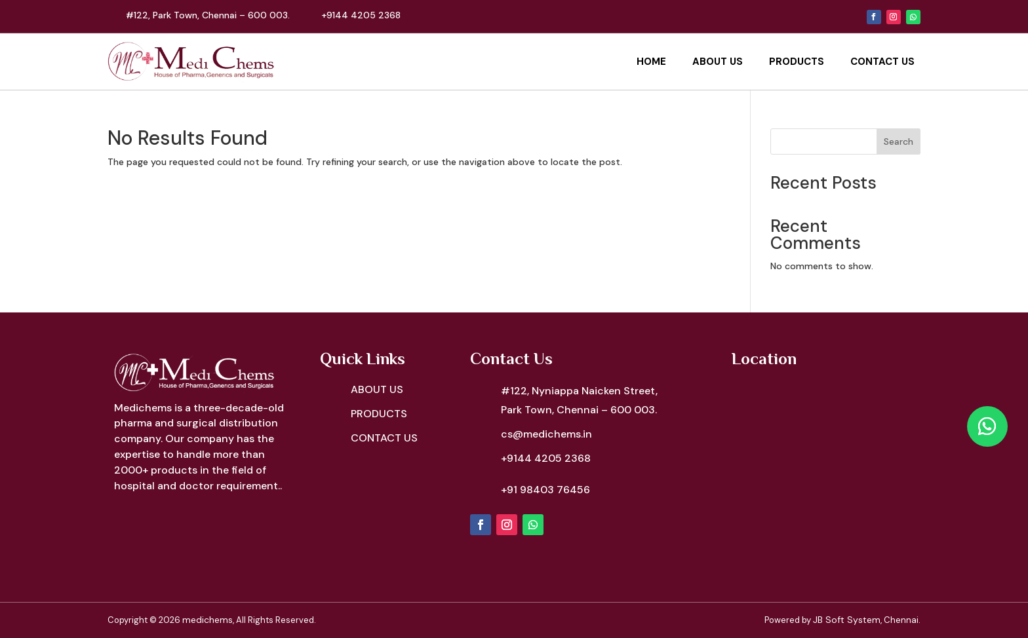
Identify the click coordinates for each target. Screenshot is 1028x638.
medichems (207, 620)
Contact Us (882, 61)
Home (651, 61)
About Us (717, 61)
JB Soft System (846, 620)
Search (898, 141)
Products (796, 61)
